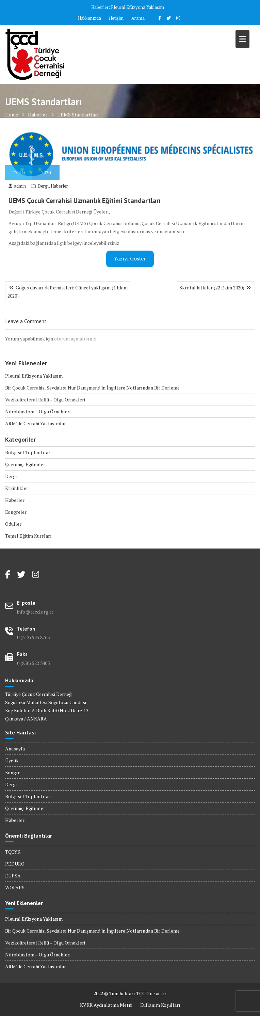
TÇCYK (12, 851)
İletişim (116, 18)
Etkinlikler (16, 488)
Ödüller (13, 524)
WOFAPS (15, 887)
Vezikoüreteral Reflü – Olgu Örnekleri (45, 399)
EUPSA (13, 875)
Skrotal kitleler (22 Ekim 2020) (211, 287)
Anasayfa (15, 748)
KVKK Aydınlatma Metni (106, 1005)
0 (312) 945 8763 (33, 637)
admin (17, 186)
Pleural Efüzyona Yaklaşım (137, 7)
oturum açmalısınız (75, 338)
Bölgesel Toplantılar (27, 452)
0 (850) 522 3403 (33, 663)
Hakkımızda (89, 18)
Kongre (12, 772)
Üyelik (12, 760)
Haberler (59, 186)
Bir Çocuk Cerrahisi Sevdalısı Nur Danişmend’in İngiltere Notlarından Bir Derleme (92, 387)
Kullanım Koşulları (160, 1005)
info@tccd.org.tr (35, 611)
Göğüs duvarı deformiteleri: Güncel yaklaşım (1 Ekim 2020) (67, 291)
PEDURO (15, 863)
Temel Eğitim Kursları (28, 536)
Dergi (43, 186)
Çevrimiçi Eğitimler (25, 464)
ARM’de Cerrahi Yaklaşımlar (35, 423)
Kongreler (16, 512)
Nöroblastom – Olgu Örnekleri (37, 411)
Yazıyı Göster (130, 258)
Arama (138, 18)
